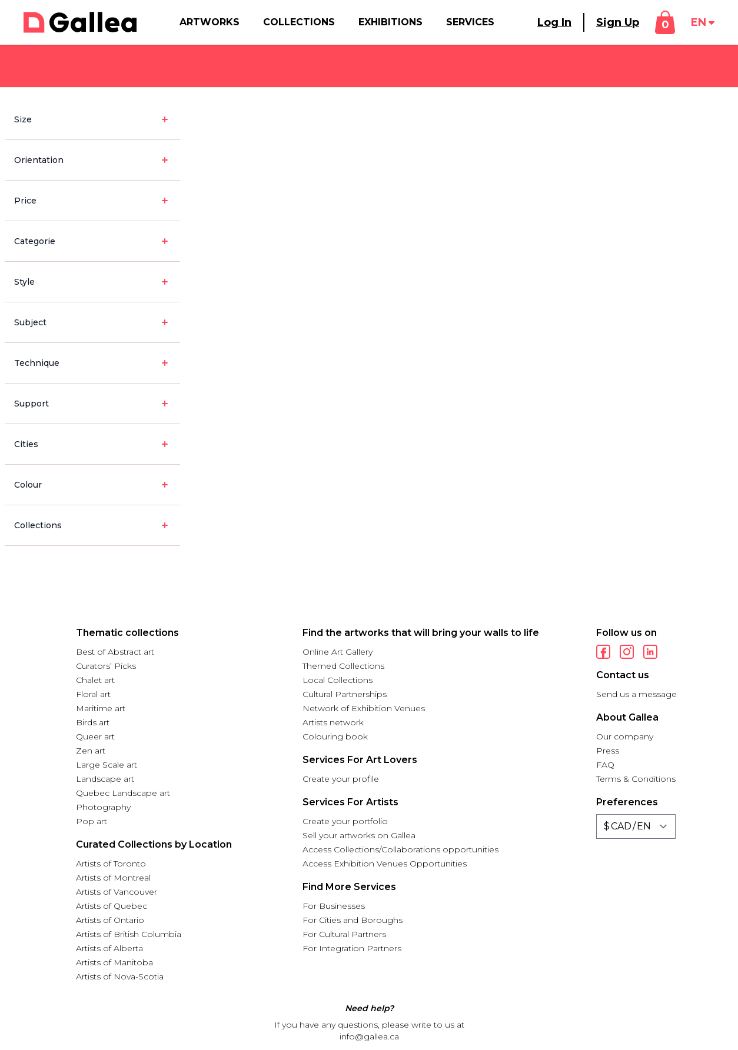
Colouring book (335, 736)
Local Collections (337, 680)
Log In (554, 22)
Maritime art (100, 708)
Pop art (91, 821)
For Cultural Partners (344, 934)
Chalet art (95, 680)
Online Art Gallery (337, 651)
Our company (624, 736)
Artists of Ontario (110, 920)
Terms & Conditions (636, 779)
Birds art (92, 722)
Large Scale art (106, 764)
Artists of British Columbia (128, 934)
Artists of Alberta (109, 948)
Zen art (90, 750)
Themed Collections (343, 666)
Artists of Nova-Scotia (120, 976)
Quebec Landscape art (123, 793)
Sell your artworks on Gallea (358, 835)
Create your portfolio (345, 821)
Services (470, 22)
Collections (299, 22)
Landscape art (105, 779)
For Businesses (333, 906)
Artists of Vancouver (116, 891)
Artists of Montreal (113, 877)
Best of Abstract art (115, 651)
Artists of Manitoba (114, 962)
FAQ (605, 764)
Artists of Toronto (111, 863)
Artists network (333, 722)
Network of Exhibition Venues (363, 708)
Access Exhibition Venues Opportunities (384, 863)
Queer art (95, 736)
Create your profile (340, 779)
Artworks (209, 22)
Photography (103, 807)
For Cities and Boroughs (352, 920)
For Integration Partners (351, 948)
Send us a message (636, 694)
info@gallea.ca (369, 1036)
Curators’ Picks (106, 666)
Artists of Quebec (111, 906)
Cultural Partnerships (344, 694)
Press (607, 750)
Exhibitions (390, 22)
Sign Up (617, 22)
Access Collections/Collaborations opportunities (400, 849)
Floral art (93, 694)
